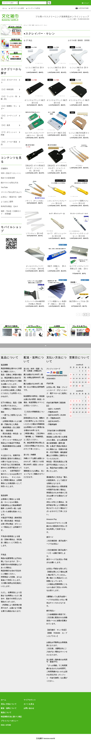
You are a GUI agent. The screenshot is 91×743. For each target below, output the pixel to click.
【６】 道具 (31, 25)
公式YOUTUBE (82, 8)
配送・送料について (8, 708)
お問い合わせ (29, 708)
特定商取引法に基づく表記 (11, 717)
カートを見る (29, 704)
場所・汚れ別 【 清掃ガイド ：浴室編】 (11, 212)
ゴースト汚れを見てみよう (11, 192)
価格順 (80, 40)
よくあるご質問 (7, 202)
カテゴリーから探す (16, 8)
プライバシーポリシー (9, 721)
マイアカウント (30, 700)
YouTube (4, 187)
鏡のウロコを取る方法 (9, 183)
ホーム (4, 8)
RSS (2, 725)
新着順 (87, 40)
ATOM (8, 725)
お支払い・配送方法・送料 (11, 197)
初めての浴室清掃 (8, 178)
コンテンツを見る (32, 8)
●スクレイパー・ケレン (41, 25)
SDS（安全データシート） (11, 173)
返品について (6, 712)
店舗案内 (4, 168)
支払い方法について (8, 704)
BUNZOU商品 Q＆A (9, 206)
